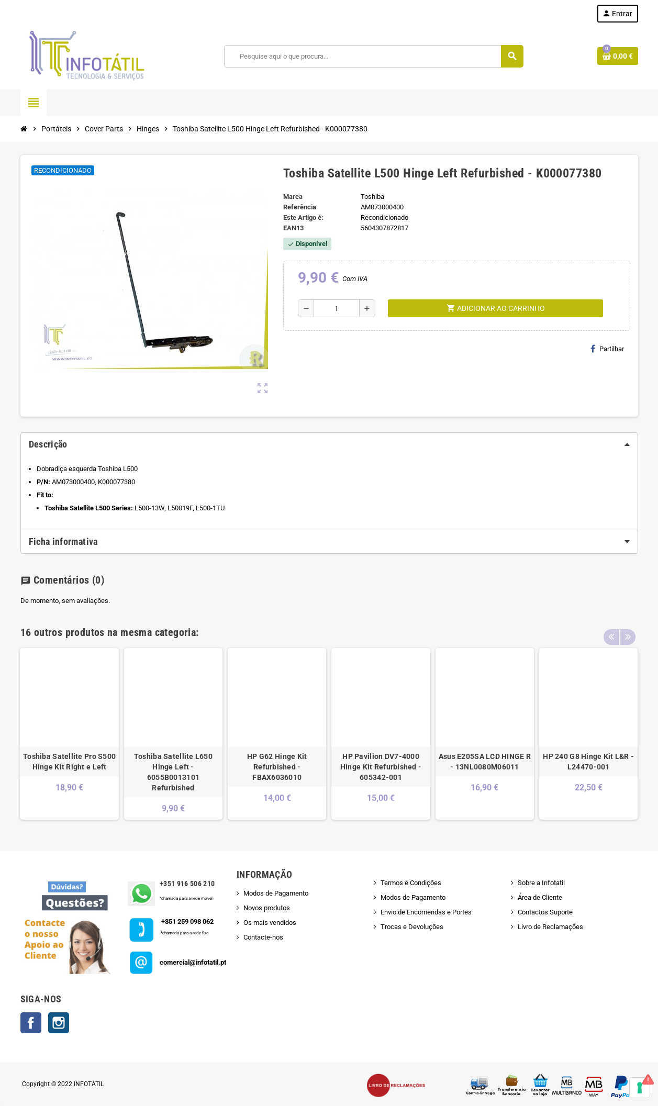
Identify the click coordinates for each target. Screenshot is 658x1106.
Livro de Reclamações (550, 927)
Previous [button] (611, 630)
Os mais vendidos (269, 922)
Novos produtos (266, 908)
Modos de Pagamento (275, 893)
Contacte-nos (263, 937)
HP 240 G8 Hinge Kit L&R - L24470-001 (588, 761)
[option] (69, 733)
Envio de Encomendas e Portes (426, 912)
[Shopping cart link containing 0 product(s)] (617, 56)
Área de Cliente (540, 897)
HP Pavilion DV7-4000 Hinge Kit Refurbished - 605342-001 (380, 766)
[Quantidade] (337, 308)
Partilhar (607, 348)
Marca (293, 196)
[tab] (329, 444)
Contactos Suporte (545, 912)
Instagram (58, 1022)
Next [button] (627, 630)
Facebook (30, 1022)
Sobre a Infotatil (541, 883)
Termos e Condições (411, 883)
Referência (299, 207)
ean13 (293, 228)
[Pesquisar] (373, 56)
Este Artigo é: (303, 217)
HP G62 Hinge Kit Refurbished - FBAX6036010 (277, 766)
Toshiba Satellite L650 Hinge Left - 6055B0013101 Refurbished (173, 772)
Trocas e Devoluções (412, 927)
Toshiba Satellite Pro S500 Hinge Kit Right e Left (69, 761)
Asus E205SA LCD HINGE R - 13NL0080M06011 (485, 761)
